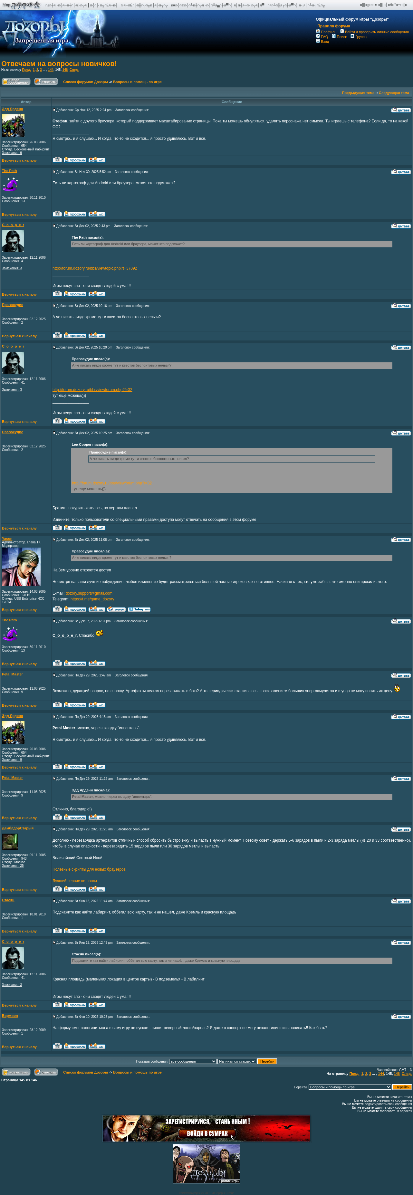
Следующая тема (394, 93)
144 (50, 70)
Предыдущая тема (358, 93)
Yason (7, 538)
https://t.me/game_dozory (92, 599)
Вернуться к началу (19, 160)
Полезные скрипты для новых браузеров (89, 869)
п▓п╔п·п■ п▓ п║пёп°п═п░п (384, 4)
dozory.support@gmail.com (89, 593)
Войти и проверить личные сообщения (374, 32)
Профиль (326, 32)
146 (65, 70)
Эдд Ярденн (12, 109)
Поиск (339, 37)
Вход (322, 41)
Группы (359, 37)
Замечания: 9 (12, 153)
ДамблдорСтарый (18, 828)
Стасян (8, 900)
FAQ (322, 37)
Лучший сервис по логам (75, 881)
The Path (9, 171)
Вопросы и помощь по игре (137, 82)
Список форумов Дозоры (85, 82)
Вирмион (10, 1016)
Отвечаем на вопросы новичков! (59, 64)
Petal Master (12, 674)
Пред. (26, 70)
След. (74, 70)
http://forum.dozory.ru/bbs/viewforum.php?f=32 (92, 389)
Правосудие (12, 305)
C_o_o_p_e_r (13, 225)
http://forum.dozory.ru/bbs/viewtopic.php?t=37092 (95, 268)
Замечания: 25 (13, 865)
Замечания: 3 (12, 268)
